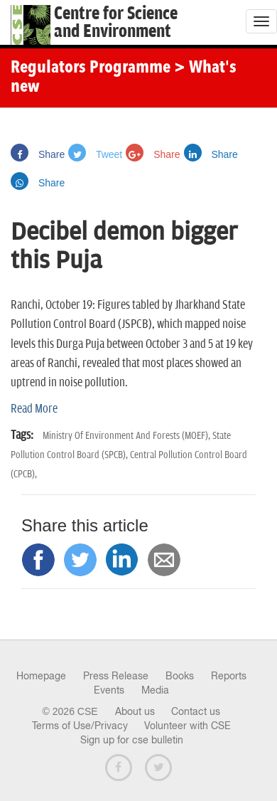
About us (135, 711)
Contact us (195, 711)
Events (109, 690)
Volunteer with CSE (187, 725)
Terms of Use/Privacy (80, 725)
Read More (34, 409)
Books (179, 675)
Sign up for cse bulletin (131, 740)
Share (38, 154)
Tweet (95, 154)
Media (155, 690)
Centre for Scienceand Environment (116, 23)
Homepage (41, 675)
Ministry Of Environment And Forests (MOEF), (127, 436)
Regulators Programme (90, 68)
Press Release (115, 675)
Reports (228, 675)
